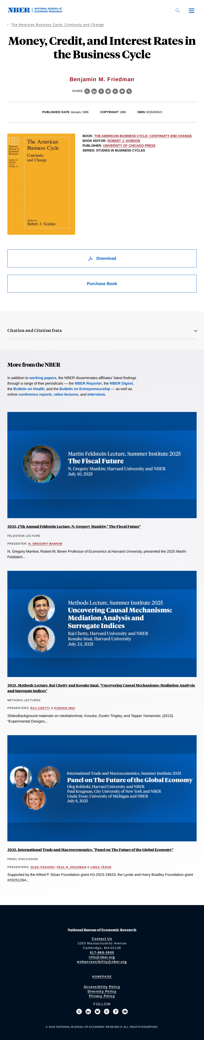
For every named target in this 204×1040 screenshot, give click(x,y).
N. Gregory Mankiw (45, 543)
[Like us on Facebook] (115, 1011)
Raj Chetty (40, 708)
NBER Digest (121, 383)
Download (102, 258)
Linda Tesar (101, 867)
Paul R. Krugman (71, 867)
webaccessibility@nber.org (102, 961)
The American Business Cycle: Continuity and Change (57, 24)
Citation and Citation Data (34, 330)
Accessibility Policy (102, 987)
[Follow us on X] (79, 1011)
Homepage (102, 976)
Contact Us (102, 938)
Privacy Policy (102, 996)
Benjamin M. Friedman (102, 79)
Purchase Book (102, 283)
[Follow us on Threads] (106, 1011)
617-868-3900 (102, 952)
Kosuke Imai (64, 708)
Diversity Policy (102, 991)
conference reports (35, 394)
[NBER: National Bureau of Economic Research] (38, 11)
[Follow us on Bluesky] (97, 1011)
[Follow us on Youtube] (125, 1011)
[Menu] (191, 11)
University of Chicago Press (129, 145)
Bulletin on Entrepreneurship (84, 389)
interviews (96, 394)
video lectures (66, 394)
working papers (42, 378)
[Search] (178, 11)
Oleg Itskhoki (42, 867)
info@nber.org (102, 957)
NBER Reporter (88, 383)
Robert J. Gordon (123, 141)
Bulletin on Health (28, 389)
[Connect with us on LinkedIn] (88, 1011)
